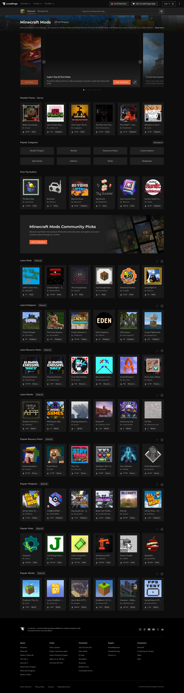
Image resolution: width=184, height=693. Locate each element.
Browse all (158, 142)
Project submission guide (58, 651)
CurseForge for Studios (145, 651)
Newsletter (83, 659)
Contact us (112, 655)
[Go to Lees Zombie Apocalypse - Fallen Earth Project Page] (55, 118)
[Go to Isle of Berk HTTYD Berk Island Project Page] (80, 594)
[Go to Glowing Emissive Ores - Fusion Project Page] (31, 370)
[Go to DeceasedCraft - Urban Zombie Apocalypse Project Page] (80, 504)
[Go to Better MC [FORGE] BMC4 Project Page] (104, 504)
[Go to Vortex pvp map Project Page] (128, 415)
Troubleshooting (114, 651)
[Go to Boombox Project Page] (55, 192)
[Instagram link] (140, 629)
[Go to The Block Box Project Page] (31, 192)
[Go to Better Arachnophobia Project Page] (31, 118)
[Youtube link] (149, 629)
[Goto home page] (10, 4)
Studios (50, 3)
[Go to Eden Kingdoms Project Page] (104, 326)
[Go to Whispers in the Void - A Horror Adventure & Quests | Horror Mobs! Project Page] (153, 118)
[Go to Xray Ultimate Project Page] (128, 460)
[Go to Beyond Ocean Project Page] (80, 192)
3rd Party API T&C (56, 663)
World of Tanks (25, 674)
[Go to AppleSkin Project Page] (153, 549)
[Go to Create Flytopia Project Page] (31, 326)
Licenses (51, 687)
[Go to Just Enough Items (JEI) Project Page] (55, 549)
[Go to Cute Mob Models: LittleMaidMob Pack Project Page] (80, 370)
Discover (31, 11)
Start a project (55, 647)
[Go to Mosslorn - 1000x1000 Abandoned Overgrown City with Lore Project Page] (128, 594)
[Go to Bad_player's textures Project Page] (104, 370)
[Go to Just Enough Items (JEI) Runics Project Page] (104, 281)
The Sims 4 (24, 659)
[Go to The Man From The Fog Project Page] (104, 118)
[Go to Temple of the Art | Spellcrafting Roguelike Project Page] (31, 415)
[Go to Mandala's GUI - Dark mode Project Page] (104, 460)
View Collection (121, 82)
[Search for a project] (119, 11)
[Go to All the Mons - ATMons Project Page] (153, 504)
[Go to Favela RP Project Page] (104, 415)
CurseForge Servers (86, 671)
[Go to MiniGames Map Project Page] (55, 415)
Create (37, 3)
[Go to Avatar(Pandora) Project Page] (128, 370)
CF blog (81, 655)
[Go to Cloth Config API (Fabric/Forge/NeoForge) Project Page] (80, 549)
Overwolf (140, 647)
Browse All (43, 11)
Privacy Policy (39, 687)
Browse (26, 3)
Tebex (139, 655)
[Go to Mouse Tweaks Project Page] (128, 549)
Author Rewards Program (59, 655)
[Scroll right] (162, 261)
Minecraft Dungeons (27, 671)
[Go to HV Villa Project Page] (153, 415)
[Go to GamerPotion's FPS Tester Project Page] (153, 594)
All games (23, 647)
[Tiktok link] (144, 629)
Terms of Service (25, 687)
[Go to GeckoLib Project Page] (31, 549)
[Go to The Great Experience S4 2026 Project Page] (55, 326)
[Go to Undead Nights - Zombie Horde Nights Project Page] (55, 281)
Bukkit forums (84, 667)
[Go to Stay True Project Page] (80, 460)
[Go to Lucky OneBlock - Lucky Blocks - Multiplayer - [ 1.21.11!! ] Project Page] (55, 594)
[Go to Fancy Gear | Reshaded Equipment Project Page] (153, 370)
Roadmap (82, 663)
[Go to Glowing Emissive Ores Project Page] (55, 370)
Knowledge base (114, 647)
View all (38, 261)
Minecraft (23, 651)
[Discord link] (153, 629)
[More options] (179, 3)
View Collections (38, 242)
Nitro (139, 659)
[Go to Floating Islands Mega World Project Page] (80, 415)
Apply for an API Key (57, 659)
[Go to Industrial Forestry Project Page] (128, 281)
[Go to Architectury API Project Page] (104, 549)
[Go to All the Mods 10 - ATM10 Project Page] (31, 504)
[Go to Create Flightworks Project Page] (153, 326)
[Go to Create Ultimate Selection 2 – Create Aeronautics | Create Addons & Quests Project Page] (80, 326)
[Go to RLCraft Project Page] (128, 504)
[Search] (161, 11)
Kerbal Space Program (28, 667)
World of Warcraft (27, 655)
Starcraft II (24, 663)
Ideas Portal (83, 651)
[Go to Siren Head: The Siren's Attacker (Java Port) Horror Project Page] (80, 118)
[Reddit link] (162, 629)
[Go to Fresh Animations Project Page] (31, 460)
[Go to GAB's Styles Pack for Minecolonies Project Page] (31, 281)
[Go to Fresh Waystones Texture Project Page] (153, 460)
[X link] (158, 629)
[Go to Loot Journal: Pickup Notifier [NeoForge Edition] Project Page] (128, 192)
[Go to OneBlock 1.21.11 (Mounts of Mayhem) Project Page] (104, 594)
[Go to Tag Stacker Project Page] (104, 192)
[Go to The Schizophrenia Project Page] (80, 281)
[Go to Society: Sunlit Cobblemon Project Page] (153, 192)
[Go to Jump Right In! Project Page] (153, 281)
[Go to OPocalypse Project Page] (128, 326)
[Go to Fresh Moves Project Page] (55, 460)
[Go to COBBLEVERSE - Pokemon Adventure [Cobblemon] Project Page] (55, 504)
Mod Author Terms (64, 687)
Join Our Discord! (85, 647)
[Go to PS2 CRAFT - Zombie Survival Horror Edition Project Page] (128, 118)
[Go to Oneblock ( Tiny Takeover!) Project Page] (31, 594)
